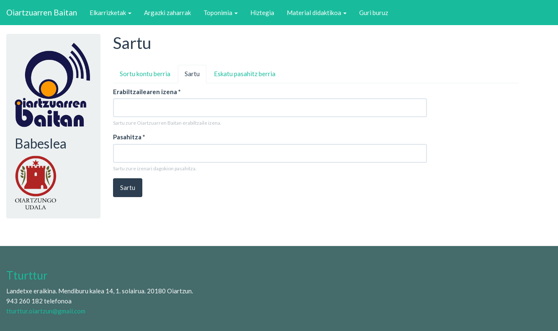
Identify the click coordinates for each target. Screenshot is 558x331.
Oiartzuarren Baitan (41, 12)
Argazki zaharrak (167, 12)
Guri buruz (373, 12)
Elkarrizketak (110, 12)
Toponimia (220, 12)
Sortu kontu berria (145, 73)
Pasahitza (129, 137)
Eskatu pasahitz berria (244, 73)
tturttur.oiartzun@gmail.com (45, 311)
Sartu (195, 76)
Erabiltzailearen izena (147, 91)
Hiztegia (262, 12)
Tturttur (27, 275)
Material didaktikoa (317, 12)
